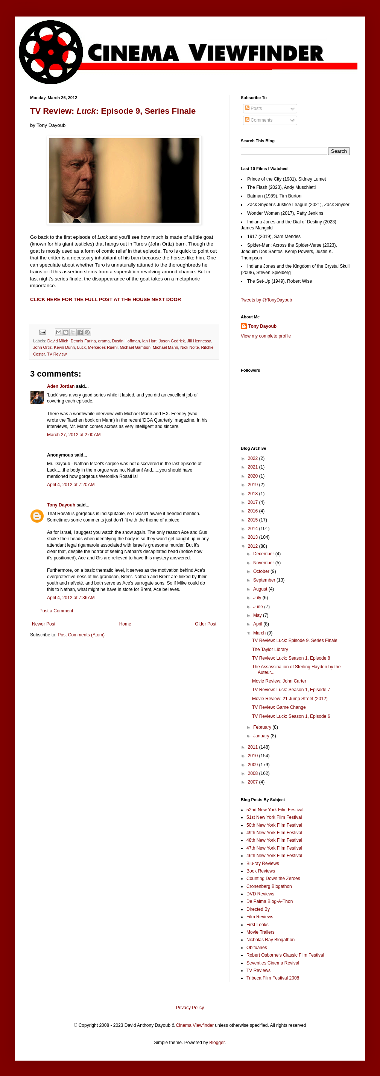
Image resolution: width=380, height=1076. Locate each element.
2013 (253, 537)
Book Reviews (260, 871)
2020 (253, 476)
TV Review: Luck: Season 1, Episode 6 (291, 716)
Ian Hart (149, 341)
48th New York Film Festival (274, 840)
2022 (253, 458)
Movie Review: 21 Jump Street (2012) (290, 698)
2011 (253, 747)
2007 (253, 782)
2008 (253, 773)
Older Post (205, 624)
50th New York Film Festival (274, 825)
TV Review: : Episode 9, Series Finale (113, 111)
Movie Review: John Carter (279, 681)
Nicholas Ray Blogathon (270, 939)
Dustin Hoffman (126, 341)
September (265, 580)
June (258, 606)
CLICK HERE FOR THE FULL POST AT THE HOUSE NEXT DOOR (105, 299)
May (258, 615)
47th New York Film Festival (274, 848)
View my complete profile (266, 336)
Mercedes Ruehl (103, 347)
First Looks (257, 924)
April (258, 624)
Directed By (258, 909)
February (262, 727)
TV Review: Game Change (279, 707)
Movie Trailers (260, 932)
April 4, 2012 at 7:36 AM (70, 597)
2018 (253, 493)
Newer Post (43, 624)
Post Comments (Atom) (81, 634)
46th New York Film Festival (274, 855)
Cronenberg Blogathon (269, 886)
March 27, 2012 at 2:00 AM (73, 434)
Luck (81, 347)
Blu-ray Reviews (262, 863)
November (264, 562)
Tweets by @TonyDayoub (266, 300)
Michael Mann (165, 347)
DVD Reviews (260, 894)
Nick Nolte (189, 347)
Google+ (23, 2)
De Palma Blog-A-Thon (269, 901)
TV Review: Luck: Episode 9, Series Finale (294, 640)
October (262, 571)
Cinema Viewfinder (195, 1025)
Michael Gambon (135, 347)
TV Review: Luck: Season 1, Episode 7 (291, 689)
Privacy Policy (190, 1007)
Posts (253, 108)
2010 (253, 755)
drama (104, 341)
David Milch (57, 341)
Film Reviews (259, 916)
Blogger (217, 1042)
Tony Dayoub (61, 505)
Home (125, 624)
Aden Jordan (60, 386)
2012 (253, 546)
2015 (253, 520)
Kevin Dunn (64, 347)
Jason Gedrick (172, 341)
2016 (253, 511)
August (261, 589)
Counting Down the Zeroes (273, 878)
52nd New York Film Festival (274, 809)
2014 (253, 528)
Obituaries (256, 947)
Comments (258, 120)
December (264, 553)
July (258, 597)
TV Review (57, 354)
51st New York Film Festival (274, 817)
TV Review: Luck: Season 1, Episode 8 (291, 658)
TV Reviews (258, 970)
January (262, 735)
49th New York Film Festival (274, 832)
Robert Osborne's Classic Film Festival (285, 955)
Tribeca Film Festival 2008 (272, 978)
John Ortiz (42, 347)
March (260, 633)
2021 (253, 467)
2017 (253, 502)
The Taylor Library (270, 649)
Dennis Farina (83, 341)
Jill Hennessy (199, 341)
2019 (253, 484)
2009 (253, 764)
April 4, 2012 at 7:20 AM (70, 484)
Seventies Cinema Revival (272, 963)
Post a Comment (56, 610)
